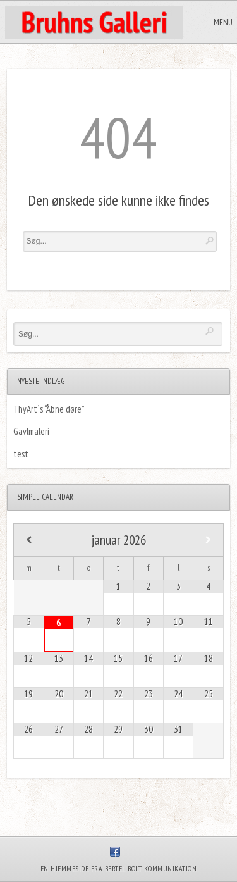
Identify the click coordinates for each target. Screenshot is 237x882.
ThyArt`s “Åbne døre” (48, 409)
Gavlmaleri (31, 431)
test (20, 454)
